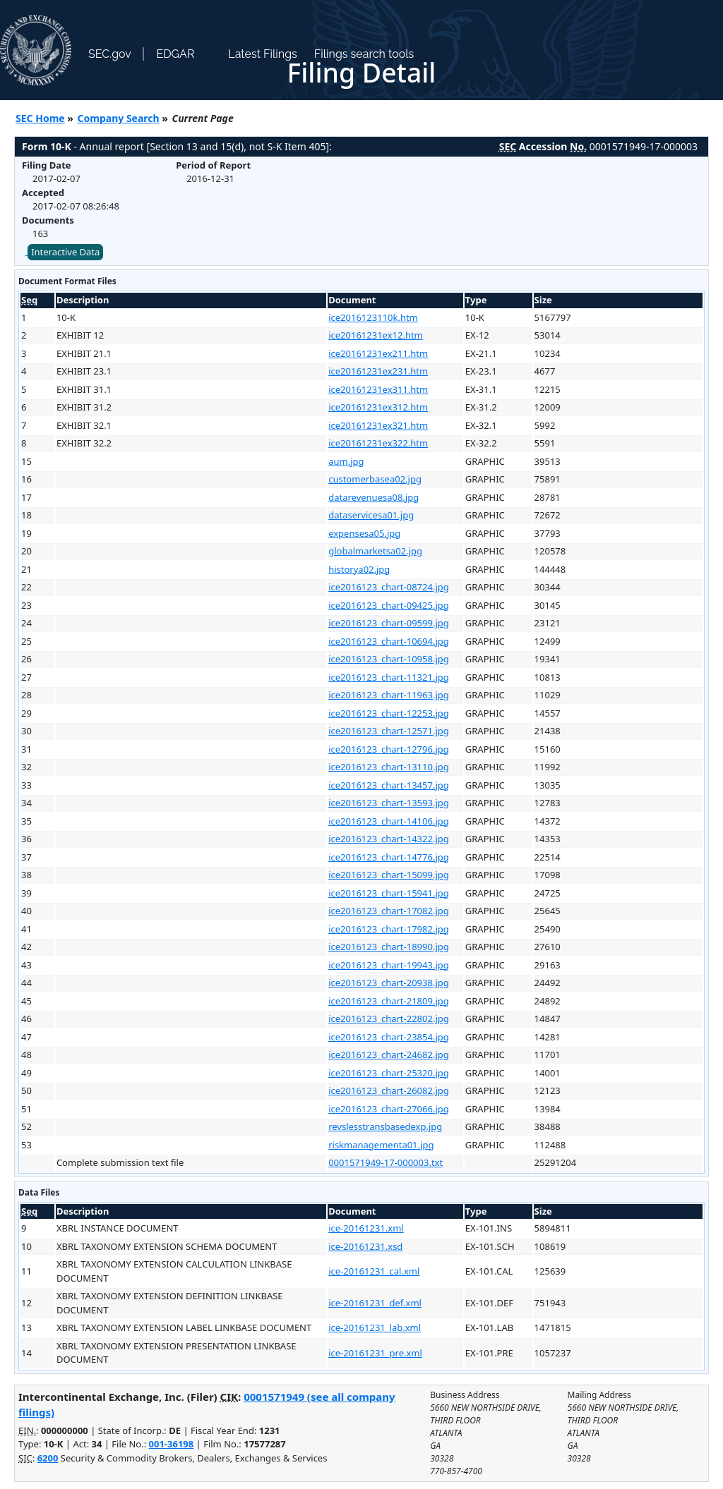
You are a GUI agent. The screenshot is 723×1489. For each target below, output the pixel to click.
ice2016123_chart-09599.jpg (388, 622)
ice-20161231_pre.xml (375, 1353)
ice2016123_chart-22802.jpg (388, 1018)
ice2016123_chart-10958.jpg (388, 658)
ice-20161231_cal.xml (373, 1271)
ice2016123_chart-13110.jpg (388, 766)
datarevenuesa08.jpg (373, 497)
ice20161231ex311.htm (378, 389)
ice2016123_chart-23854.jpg (388, 1037)
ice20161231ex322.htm (378, 443)
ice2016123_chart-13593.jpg (388, 802)
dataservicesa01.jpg (371, 515)
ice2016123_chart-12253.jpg (388, 713)
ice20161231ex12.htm (375, 335)
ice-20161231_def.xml (375, 1302)
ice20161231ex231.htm (378, 371)
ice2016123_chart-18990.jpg (388, 946)
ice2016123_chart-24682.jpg (388, 1054)
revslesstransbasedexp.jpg (385, 1126)
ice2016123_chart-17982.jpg (388, 929)
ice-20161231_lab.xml (374, 1327)
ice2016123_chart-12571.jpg (388, 730)
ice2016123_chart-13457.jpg (388, 785)
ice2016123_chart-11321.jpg (388, 677)
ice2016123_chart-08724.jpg (388, 587)
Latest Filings (262, 54)
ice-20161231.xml (365, 1228)
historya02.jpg (359, 569)
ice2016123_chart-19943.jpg (388, 965)
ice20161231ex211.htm (378, 353)
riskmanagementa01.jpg (381, 1144)
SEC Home (40, 118)
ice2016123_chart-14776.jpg (388, 857)
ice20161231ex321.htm (378, 425)
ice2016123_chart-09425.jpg (388, 605)
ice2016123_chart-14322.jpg (388, 838)
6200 (48, 1458)
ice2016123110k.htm (373, 317)
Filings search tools (364, 54)
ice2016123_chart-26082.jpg (388, 1090)
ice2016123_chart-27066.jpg (388, 1108)
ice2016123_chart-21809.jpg (388, 1001)
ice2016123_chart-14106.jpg (388, 821)
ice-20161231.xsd (365, 1246)
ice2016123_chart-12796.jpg (388, 749)
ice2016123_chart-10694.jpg (388, 641)
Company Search (119, 118)
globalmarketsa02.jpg (375, 551)
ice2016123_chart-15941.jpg (388, 893)
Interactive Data (65, 251)
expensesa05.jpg (364, 533)
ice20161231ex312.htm (378, 407)
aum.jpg (346, 461)
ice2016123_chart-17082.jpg (388, 910)
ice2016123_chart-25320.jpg (388, 1072)
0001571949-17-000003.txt (385, 1162)
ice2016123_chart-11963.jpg (388, 694)
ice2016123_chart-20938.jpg (388, 982)
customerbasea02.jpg (375, 479)
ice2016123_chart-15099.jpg (388, 874)
